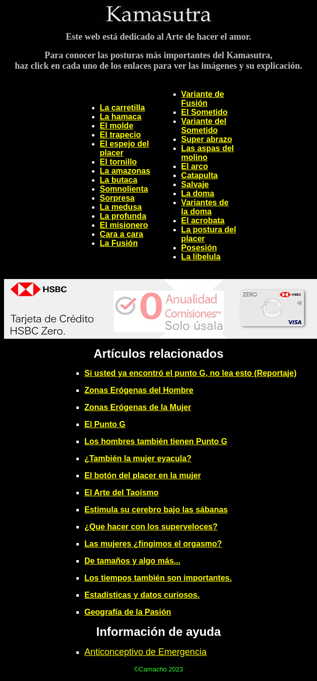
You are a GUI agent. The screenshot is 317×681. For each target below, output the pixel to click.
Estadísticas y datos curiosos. (141, 595)
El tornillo (118, 162)
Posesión (199, 247)
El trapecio (120, 134)
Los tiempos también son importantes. (158, 578)
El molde (117, 125)
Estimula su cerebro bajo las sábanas (156, 509)
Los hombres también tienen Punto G (155, 441)
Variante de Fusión (202, 98)
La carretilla (122, 107)
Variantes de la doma (205, 207)
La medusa (121, 207)
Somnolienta (124, 189)
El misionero (124, 225)
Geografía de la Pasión (127, 612)
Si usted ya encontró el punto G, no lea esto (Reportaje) (190, 373)
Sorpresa (117, 198)
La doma (198, 193)
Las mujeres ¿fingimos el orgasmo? (153, 543)
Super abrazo (206, 139)
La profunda (123, 216)
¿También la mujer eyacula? (137, 458)
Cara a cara (121, 234)
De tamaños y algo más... (132, 561)
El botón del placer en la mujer (142, 475)
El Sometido (204, 112)
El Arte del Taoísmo (121, 492)
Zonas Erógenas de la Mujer (137, 407)
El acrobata (203, 220)
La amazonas (125, 171)
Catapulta (199, 175)
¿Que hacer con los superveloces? (151, 526)
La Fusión (119, 243)
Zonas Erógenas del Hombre (138, 390)
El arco (194, 166)
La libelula (201, 256)
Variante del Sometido (204, 125)
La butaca (119, 180)
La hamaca (121, 116)
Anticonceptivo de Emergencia (145, 652)
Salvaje (195, 184)
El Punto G (105, 424)
